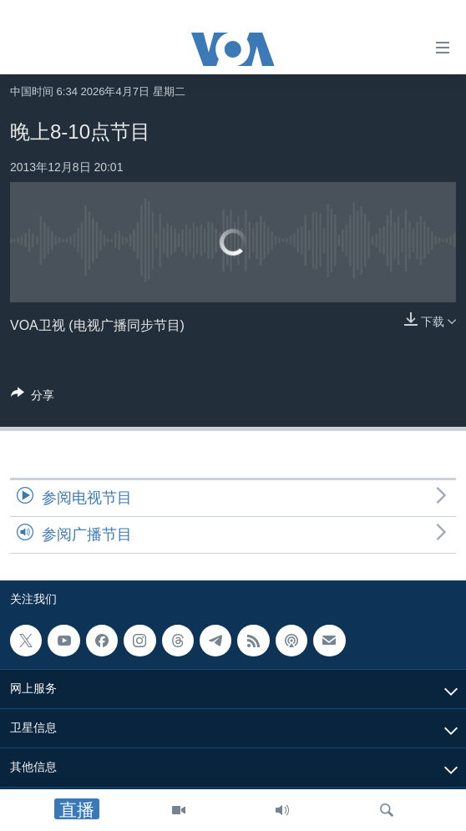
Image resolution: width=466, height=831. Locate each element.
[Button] (32, 398)
